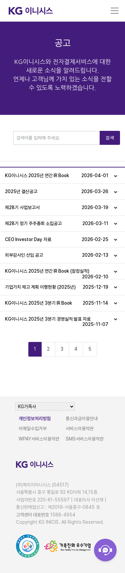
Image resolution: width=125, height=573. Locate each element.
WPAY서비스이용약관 (39, 438)
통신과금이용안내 (82, 418)
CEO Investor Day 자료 (56, 239)
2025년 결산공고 (56, 191)
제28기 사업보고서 (56, 207)
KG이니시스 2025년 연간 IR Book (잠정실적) (56, 273)
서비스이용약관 (80, 428)
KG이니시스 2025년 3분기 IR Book (56, 303)
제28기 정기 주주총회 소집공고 (56, 223)
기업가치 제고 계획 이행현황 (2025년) (56, 287)
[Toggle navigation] (115, 10)
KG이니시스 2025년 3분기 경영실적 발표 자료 (56, 321)
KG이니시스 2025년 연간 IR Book (56, 175)
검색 (110, 138)
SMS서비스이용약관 (85, 438)
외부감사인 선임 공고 (56, 255)
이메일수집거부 (33, 428)
